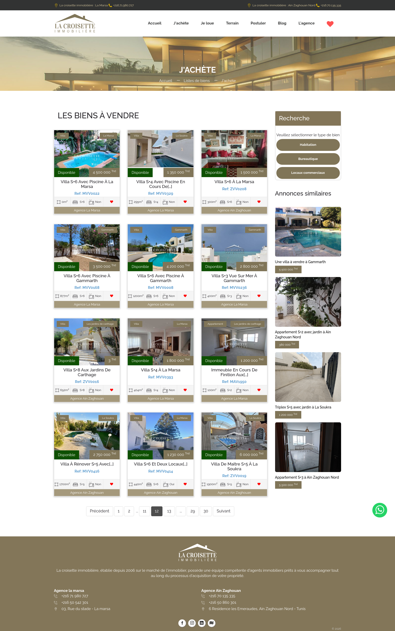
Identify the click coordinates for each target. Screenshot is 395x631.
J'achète (181, 23)
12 (157, 511)
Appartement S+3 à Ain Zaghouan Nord (307, 477)
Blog (282, 23)
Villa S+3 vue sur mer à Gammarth (234, 278)
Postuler (258, 23)
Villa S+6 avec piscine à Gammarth (87, 278)
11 (144, 511)
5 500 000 (288, 269)
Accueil (154, 23)
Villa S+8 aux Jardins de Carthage (87, 372)
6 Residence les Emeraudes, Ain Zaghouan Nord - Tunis (257, 609)
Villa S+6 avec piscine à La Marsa (87, 184)
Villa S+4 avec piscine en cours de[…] (160, 184)
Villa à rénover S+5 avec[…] (87, 464)
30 (206, 511)
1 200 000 (288, 415)
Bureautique (308, 159)
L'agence (307, 23)
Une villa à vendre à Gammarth (300, 262)
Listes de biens (197, 80)
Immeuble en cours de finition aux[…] (234, 372)
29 (192, 511)
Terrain (232, 23)
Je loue (207, 23)
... (181, 511)
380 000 (287, 344)
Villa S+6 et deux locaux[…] (160, 464)
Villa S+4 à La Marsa (160, 370)
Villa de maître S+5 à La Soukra (234, 466)
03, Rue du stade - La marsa (85, 609)
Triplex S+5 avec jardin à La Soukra (303, 407)
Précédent (99, 511)
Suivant (223, 511)
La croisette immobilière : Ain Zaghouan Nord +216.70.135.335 (294, 5)
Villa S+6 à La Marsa (234, 181)
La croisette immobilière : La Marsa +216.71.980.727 (94, 5)
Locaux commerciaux (308, 173)
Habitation (308, 145)
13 (169, 511)
